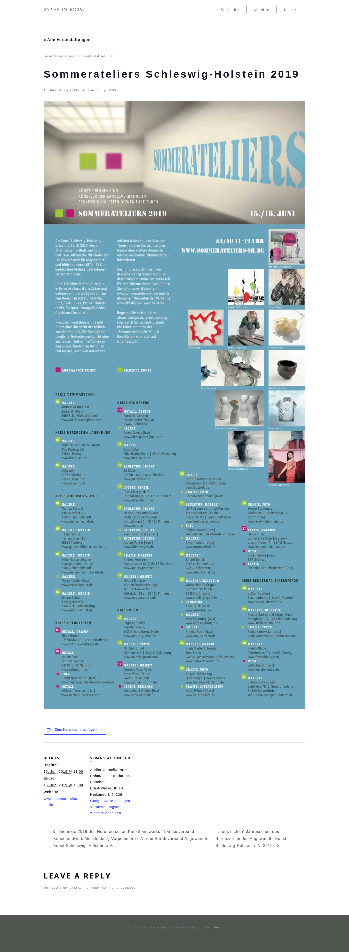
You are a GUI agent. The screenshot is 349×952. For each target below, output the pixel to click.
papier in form (64, 9)
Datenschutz (212, 927)
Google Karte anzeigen (110, 801)
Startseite (230, 9)
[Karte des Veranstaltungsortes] (162, 776)
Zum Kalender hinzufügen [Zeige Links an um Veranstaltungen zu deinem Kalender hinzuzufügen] (76, 729)
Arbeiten (261, 9)
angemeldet (68, 887)
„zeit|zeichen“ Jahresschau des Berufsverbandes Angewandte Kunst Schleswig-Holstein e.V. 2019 (250, 838)
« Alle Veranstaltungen (67, 40)
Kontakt (291, 9)
